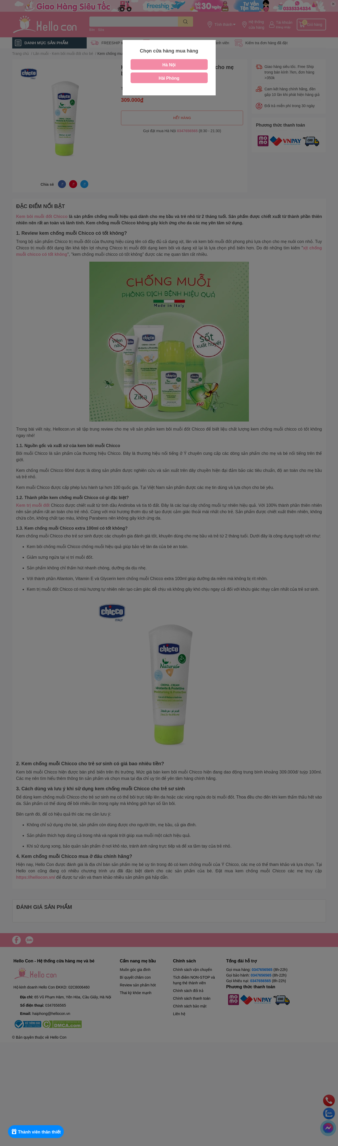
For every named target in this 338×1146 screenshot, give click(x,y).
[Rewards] (37, 1131)
